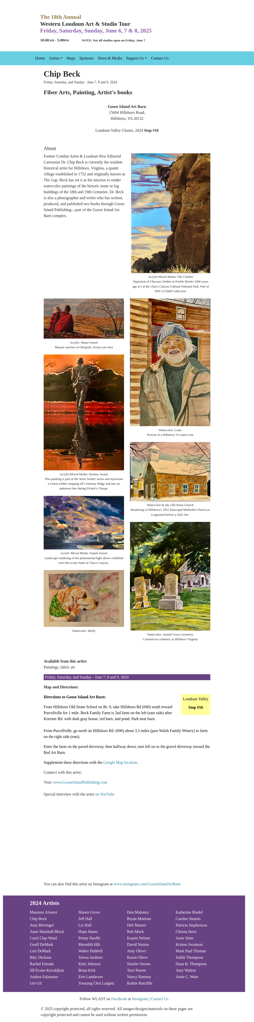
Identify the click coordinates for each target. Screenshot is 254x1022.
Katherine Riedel (189, 912)
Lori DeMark (40, 951)
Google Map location (120, 762)
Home (40, 58)
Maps (70, 58)
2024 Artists (44, 903)
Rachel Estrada (42, 964)
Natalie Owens (139, 964)
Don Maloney (138, 912)
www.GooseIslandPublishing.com (80, 782)
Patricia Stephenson (191, 925)
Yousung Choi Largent (96, 983)
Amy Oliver (136, 951)
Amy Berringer (42, 925)
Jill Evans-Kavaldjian (47, 970)
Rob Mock (135, 931)
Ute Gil (36, 983)
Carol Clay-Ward (43, 938)
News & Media (110, 58)
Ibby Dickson (40, 957)
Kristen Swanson (189, 944)
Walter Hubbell (90, 951)
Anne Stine (184, 938)
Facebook (119, 999)
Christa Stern (186, 931)
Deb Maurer (136, 925)
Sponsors (86, 58)
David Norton (138, 944)
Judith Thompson (189, 957)
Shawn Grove (89, 912)
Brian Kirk (86, 970)
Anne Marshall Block (47, 931)
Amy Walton (186, 970)
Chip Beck (38, 919)
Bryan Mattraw (139, 919)
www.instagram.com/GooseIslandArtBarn (147, 884)
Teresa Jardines (90, 957)
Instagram (140, 999)
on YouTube (105, 794)
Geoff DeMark (41, 944)
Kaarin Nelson (138, 938)
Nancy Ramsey (139, 977)
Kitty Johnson (89, 964)
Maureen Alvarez (43, 912)
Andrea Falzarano (44, 977)
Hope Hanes (88, 931)
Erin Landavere (90, 977)
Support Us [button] (135, 58)
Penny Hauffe (89, 938)
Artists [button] (54, 58)
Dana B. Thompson (191, 964)
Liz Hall (85, 925)
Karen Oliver (137, 957)
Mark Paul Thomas (191, 951)
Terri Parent (136, 970)
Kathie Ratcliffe (139, 983)
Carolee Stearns (188, 919)
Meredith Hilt (89, 944)
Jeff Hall (85, 919)
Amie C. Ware (187, 977)
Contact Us (160, 58)
